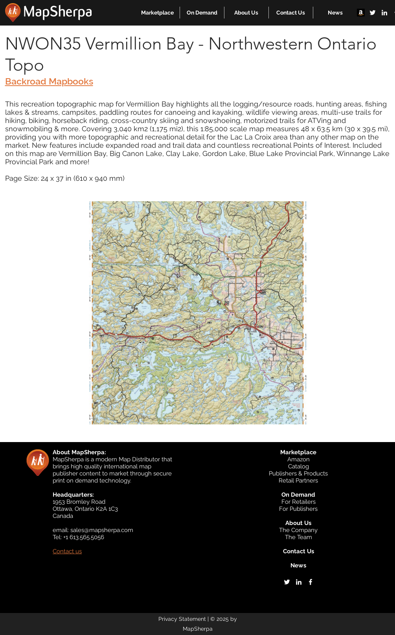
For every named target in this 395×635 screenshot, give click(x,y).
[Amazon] (361, 13)
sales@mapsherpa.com (101, 530)
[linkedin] (384, 13)
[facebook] (310, 582)
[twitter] (373, 13)
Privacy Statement (182, 619)
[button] (157, 12)
